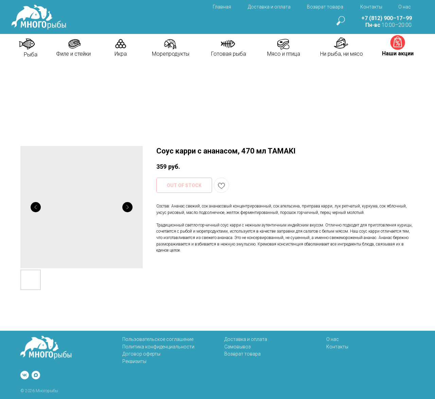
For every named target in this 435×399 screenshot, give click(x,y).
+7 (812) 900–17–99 (386, 18)
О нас (404, 7)
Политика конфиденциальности (158, 346)
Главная (222, 7)
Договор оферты (141, 354)
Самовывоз (237, 346)
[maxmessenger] (36, 375)
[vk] (24, 375)
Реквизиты (134, 361)
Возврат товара (325, 7)
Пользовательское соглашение (157, 339)
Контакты (371, 7)
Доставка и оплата (269, 7)
